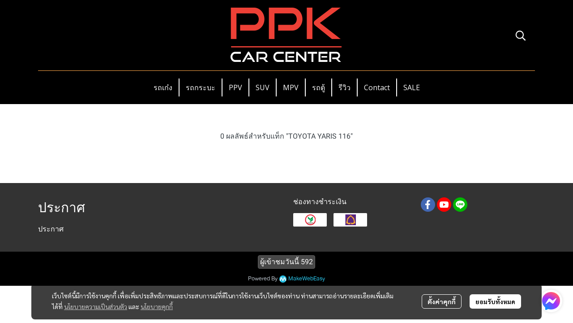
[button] (520, 35)
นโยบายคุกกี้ (157, 306)
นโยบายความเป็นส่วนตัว (95, 306)
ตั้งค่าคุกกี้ (442, 301)
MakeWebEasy (306, 279)
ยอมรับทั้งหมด (495, 301)
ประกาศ (51, 229)
